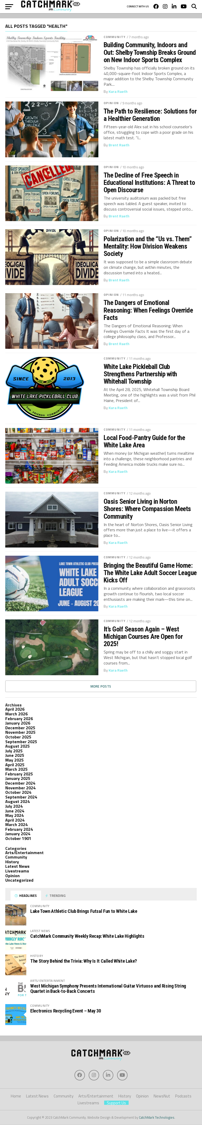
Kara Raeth (118, 91)
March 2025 (16, 769)
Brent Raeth (119, 145)
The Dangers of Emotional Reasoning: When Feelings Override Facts (148, 310)
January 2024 (17, 834)
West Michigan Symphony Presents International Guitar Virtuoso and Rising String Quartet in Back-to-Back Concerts (108, 988)
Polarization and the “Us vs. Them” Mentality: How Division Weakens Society (148, 246)
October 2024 (18, 792)
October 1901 (18, 838)
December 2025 (20, 728)
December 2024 (20, 783)
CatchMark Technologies (156, 1117)
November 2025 (20, 732)
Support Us (116, 1103)
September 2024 (21, 797)
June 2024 (14, 811)
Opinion (111, 102)
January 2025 (17, 778)
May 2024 (14, 815)
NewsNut (162, 1096)
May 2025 (14, 760)
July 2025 (14, 751)
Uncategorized (19, 880)
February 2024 (19, 829)
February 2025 (19, 774)
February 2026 (19, 718)
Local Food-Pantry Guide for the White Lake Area (144, 441)
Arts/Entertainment (24, 852)
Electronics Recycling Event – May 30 (65, 1011)
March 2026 (16, 714)
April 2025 (14, 765)
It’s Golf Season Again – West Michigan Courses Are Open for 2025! (143, 636)
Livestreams (17, 871)
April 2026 (14, 709)
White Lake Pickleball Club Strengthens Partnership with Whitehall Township (140, 374)
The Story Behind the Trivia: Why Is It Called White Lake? (83, 961)
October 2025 (18, 737)
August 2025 (17, 746)
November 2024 (20, 788)
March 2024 (16, 824)
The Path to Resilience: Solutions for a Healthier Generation (150, 115)
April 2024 (14, 820)
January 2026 (17, 723)
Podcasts (183, 1096)
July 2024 (14, 806)
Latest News (17, 866)
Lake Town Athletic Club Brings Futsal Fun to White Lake (83, 911)
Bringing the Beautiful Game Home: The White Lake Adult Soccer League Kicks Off (150, 573)
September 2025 (21, 741)
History (12, 862)
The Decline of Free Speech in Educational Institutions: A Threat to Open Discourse (149, 183)
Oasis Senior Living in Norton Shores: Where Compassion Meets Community (147, 509)
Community (114, 36)
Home (16, 1096)
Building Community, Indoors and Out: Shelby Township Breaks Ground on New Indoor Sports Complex (150, 52)
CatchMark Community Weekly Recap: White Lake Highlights (87, 936)
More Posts (100, 686)
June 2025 (14, 755)
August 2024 (17, 801)
